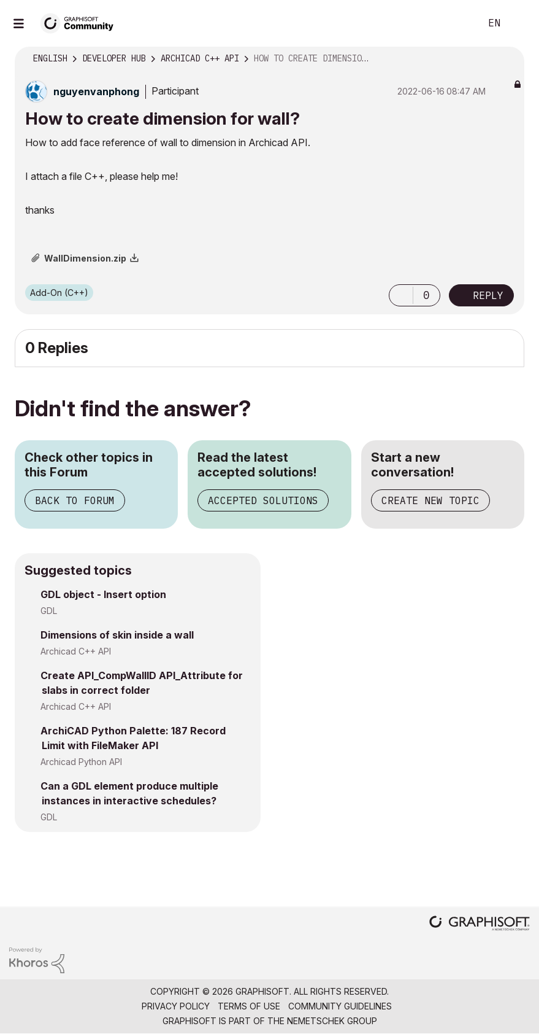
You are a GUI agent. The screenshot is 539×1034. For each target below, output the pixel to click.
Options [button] (507, 59)
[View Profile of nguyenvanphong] (96, 91)
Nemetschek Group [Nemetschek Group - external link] (332, 1021)
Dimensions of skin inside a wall (117, 635)
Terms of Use (249, 1006)
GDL (48, 610)
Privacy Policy (176, 1006)
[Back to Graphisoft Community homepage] (81, 22)
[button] (401, 295)
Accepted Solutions (263, 500)
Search (457, 23)
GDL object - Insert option (103, 594)
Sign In (519, 23)
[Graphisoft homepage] (479, 924)
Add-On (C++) (59, 292)
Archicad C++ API (75, 651)
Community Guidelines (340, 1006)
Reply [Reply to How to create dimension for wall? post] (488, 295)
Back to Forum (75, 500)
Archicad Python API (81, 761)
